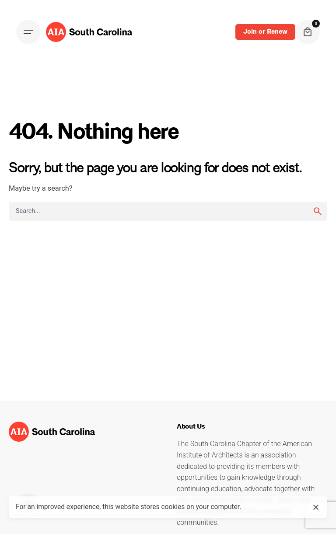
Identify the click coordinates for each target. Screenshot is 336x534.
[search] (317, 211)
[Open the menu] (28, 32)
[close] (316, 507)
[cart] (307, 32)
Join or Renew (265, 31)
